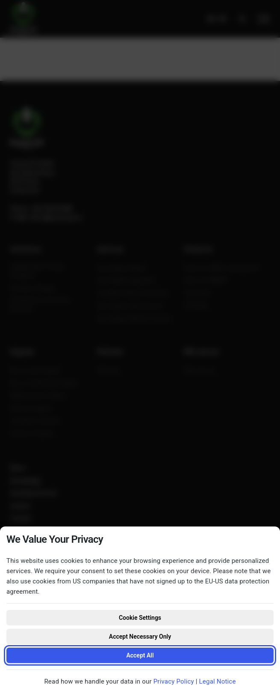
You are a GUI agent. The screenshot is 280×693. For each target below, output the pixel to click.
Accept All (139, 655)
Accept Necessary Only (140, 636)
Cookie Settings (140, 617)
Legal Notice (217, 681)
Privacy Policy (173, 681)
